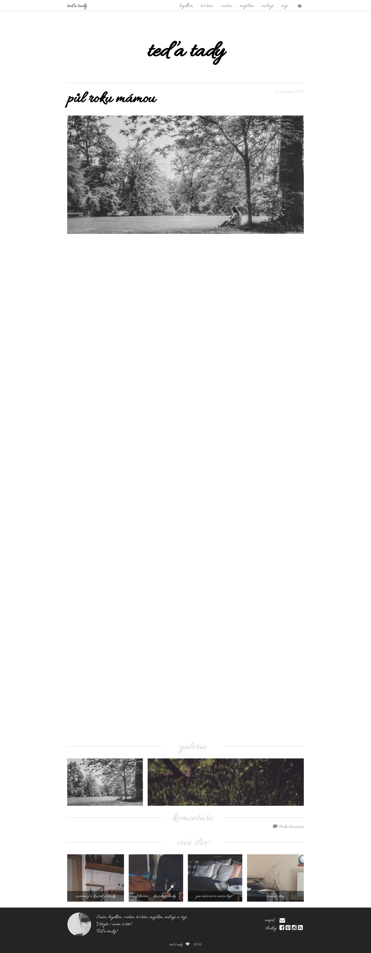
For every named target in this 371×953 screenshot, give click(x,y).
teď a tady (77, 6)
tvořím (207, 6)
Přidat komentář (288, 827)
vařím (226, 6)
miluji (267, 6)
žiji (284, 6)
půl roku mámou (111, 99)
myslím (247, 6)
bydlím (186, 6)
